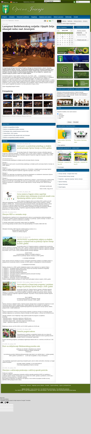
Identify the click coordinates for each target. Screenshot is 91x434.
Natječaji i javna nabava (38, 385)
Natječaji (64, 21)
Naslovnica (27, 2)
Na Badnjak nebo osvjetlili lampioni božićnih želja (16, 131)
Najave (59, 21)
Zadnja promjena (78, 21)
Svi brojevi (61, 167)
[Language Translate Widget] (52, 1)
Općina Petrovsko (63, 184)
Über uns (14, 2)
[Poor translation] (6, 402)
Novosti (17, 20)
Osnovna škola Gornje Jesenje (66, 176)
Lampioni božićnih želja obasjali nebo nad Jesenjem (17, 135)
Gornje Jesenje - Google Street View (68, 173)
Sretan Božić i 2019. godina (11, 133)
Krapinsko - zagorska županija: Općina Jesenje (70, 179)
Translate (48, 2)
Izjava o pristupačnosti (65, 385)
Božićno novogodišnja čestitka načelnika (14, 129)
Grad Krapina (62, 187)
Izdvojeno (85, 21)
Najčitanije (69, 21)
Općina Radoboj (63, 181)
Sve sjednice (61, 145)
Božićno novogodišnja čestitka (11, 127)
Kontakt (32, 2)
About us (4, 2)
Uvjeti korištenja (54, 385)
